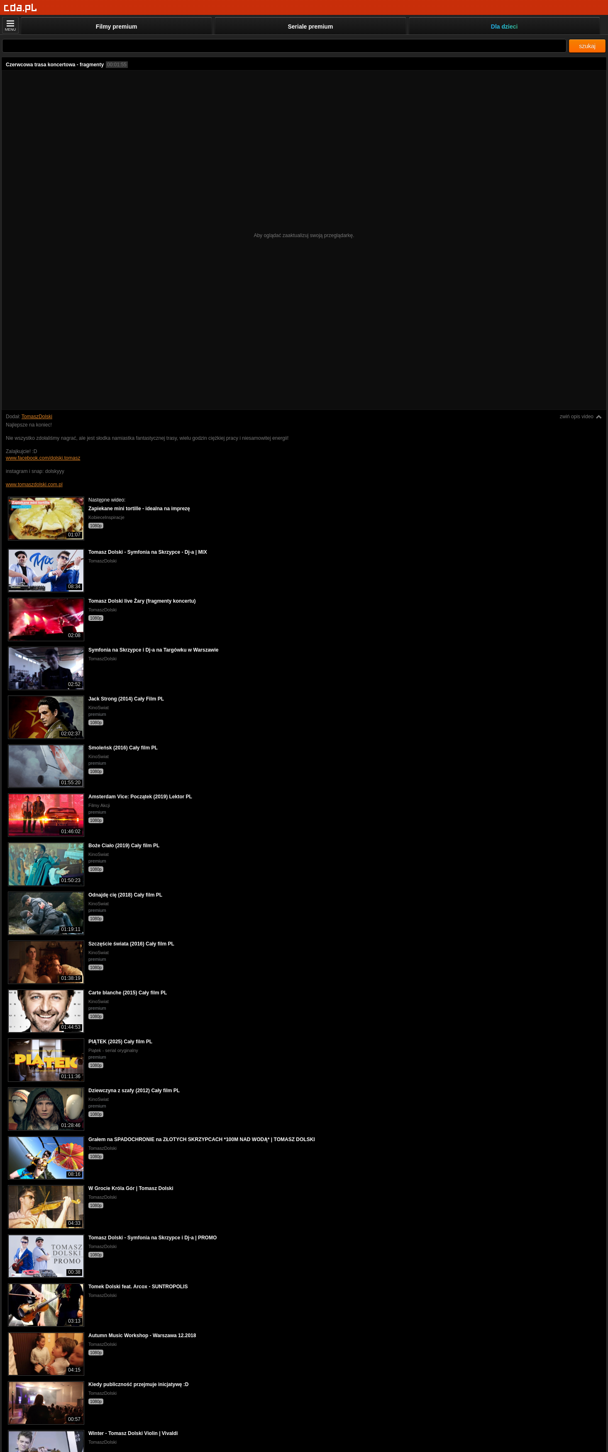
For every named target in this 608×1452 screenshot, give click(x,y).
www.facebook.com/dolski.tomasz (43, 458)
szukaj (587, 46)
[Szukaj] (284, 46)
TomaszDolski (37, 416)
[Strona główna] (20, 8)
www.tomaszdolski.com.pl (34, 484)
